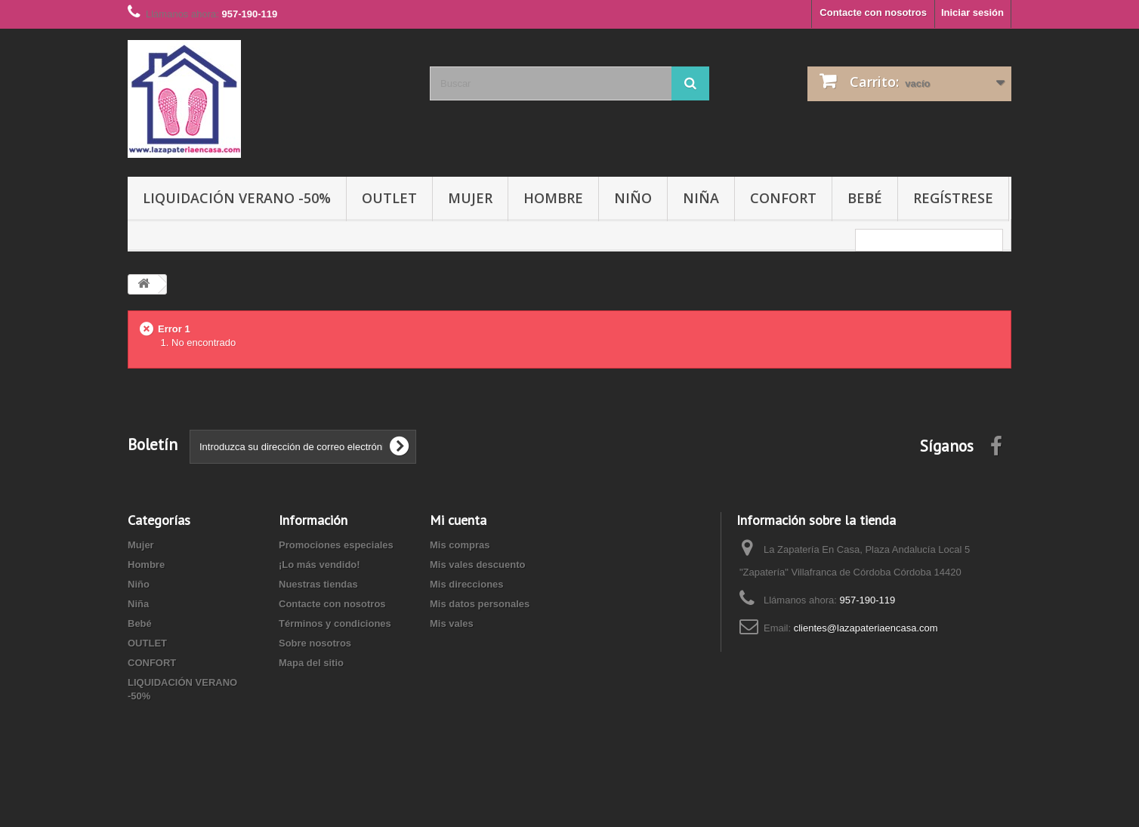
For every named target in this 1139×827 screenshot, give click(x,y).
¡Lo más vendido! (319, 564)
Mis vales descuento (477, 564)
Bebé (864, 198)
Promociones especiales (336, 545)
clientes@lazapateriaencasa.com (866, 628)
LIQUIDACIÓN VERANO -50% (237, 198)
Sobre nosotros (315, 643)
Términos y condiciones (335, 623)
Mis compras (459, 545)
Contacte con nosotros (873, 12)
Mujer (470, 198)
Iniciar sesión (972, 12)
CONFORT (783, 198)
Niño (633, 198)
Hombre (553, 198)
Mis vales (452, 623)
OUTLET (389, 198)
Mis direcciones (467, 584)
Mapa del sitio (311, 662)
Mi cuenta (458, 520)
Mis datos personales (479, 603)
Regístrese (953, 198)
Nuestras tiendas (318, 584)
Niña (701, 198)
